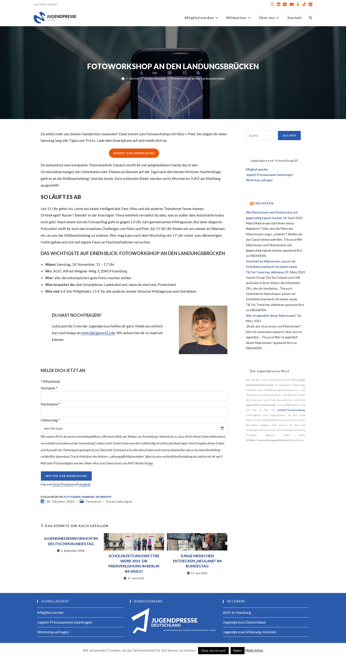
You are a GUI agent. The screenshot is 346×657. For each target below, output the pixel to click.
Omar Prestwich (62, 484)
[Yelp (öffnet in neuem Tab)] (298, 4)
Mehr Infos (254, 650)
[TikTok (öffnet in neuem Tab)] (304, 4)
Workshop (103, 496)
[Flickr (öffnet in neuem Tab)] (285, 4)
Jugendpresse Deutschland (244, 622)
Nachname (50, 404)
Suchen (289, 135)
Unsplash (84, 484)
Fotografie (72, 496)
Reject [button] (237, 650)
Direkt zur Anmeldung (134, 153)
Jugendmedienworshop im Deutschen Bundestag (71, 541)
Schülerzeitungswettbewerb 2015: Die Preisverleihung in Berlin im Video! (134, 563)
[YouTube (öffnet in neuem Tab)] (291, 4)
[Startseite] (123, 78)
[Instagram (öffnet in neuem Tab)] (272, 4)
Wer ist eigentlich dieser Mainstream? (271, 315)
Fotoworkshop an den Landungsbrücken (197, 78)
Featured (93, 501)
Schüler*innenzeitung (291, 410)
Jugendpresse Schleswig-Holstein (249, 632)
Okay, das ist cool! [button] (213, 650)
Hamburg (88, 496)
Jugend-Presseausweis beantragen (269, 175)
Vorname (49, 388)
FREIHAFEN (264, 203)
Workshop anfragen (259, 180)
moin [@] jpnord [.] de (98, 332)
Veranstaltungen (119, 501)
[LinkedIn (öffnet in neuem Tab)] (278, 4)
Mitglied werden (257, 169)
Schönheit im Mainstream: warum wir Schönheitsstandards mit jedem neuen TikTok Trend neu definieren (271, 266)
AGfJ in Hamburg (237, 612)
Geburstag (50, 420)
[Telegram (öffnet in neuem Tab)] (309, 4)
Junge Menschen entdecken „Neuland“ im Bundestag (197, 560)
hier (150, 463)
